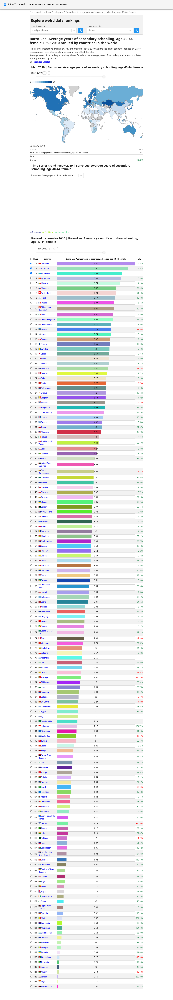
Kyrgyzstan (45, 278)
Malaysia (45, 432)
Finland (44, 344)
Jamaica (44, 454)
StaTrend (17, 4)
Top (31, 12)
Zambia (44, 828)
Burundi (44, 967)
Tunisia (44, 741)
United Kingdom (48, 320)
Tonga (43, 427)
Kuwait (44, 592)
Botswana (45, 597)
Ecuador (44, 668)
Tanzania (45, 962)
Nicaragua (45, 731)
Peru (43, 638)
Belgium (44, 398)
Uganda (44, 860)
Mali (43, 918)
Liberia (44, 877)
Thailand (44, 767)
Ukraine (44, 502)
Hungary (44, 551)
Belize (43, 459)
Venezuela (45, 612)
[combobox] (32, 30)
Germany (45, 264)
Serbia (43, 575)
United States (46, 324)
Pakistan (44, 838)
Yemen (44, 977)
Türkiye (44, 772)
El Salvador (46, 707)
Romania (45, 565)
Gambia (44, 938)
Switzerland (46, 293)
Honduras (45, 792)
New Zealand (46, 512)
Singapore (45, 407)
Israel (43, 298)
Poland (44, 526)
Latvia (43, 602)
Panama (44, 517)
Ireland (44, 437)
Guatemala (45, 865)
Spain (43, 383)
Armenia (44, 497)
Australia (45, 368)
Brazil (43, 787)
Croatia (44, 546)
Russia (44, 482)
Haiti (43, 843)
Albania (44, 621)
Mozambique (46, 986)
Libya (43, 687)
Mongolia (45, 288)
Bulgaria (44, 653)
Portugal (44, 677)
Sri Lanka (45, 702)
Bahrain (44, 697)
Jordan (44, 507)
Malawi (44, 972)
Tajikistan (45, 269)
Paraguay (45, 692)
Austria (44, 364)
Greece (44, 422)
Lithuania (45, 478)
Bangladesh (46, 848)
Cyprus (44, 393)
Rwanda (44, 952)
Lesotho (44, 823)
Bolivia (44, 777)
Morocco (45, 807)
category (58, 12)
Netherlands (46, 388)
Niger (43, 982)
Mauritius (45, 536)
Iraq (42, 763)
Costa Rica (45, 736)
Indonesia (45, 726)
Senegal (44, 947)
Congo (43, 626)
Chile (43, 449)
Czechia (44, 487)
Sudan (43, 901)
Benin (43, 886)
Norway (44, 403)
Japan (43, 354)
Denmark (45, 373)
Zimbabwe (45, 648)
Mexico (44, 607)
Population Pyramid (57, 4)
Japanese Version (42, 61)
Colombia (45, 570)
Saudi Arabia (46, 721)
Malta (43, 359)
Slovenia (44, 521)
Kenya (43, 751)
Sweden (44, 349)
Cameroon (45, 802)
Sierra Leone (46, 933)
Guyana (44, 580)
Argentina (45, 658)
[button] (44, 73)
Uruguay (44, 616)
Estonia (44, 329)
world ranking (43, 12)
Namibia (44, 782)
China (43, 746)
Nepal (43, 892)
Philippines (45, 682)
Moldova (44, 283)
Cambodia (45, 923)
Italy (43, 315)
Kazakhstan (46, 273)
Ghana (43, 672)
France (44, 303)
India (43, 833)
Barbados (45, 531)
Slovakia (44, 492)
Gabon (43, 556)
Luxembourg (46, 412)
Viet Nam (45, 643)
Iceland (44, 417)
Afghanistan (46, 957)
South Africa (46, 541)
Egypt (43, 712)
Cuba (43, 378)
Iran (42, 663)
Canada (44, 339)
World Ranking (37, 4)
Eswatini (44, 913)
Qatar (43, 561)
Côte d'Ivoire (46, 896)
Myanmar (45, 811)
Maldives (45, 943)
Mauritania (45, 928)
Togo (43, 881)
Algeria (44, 797)
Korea (43, 334)
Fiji (42, 716)
